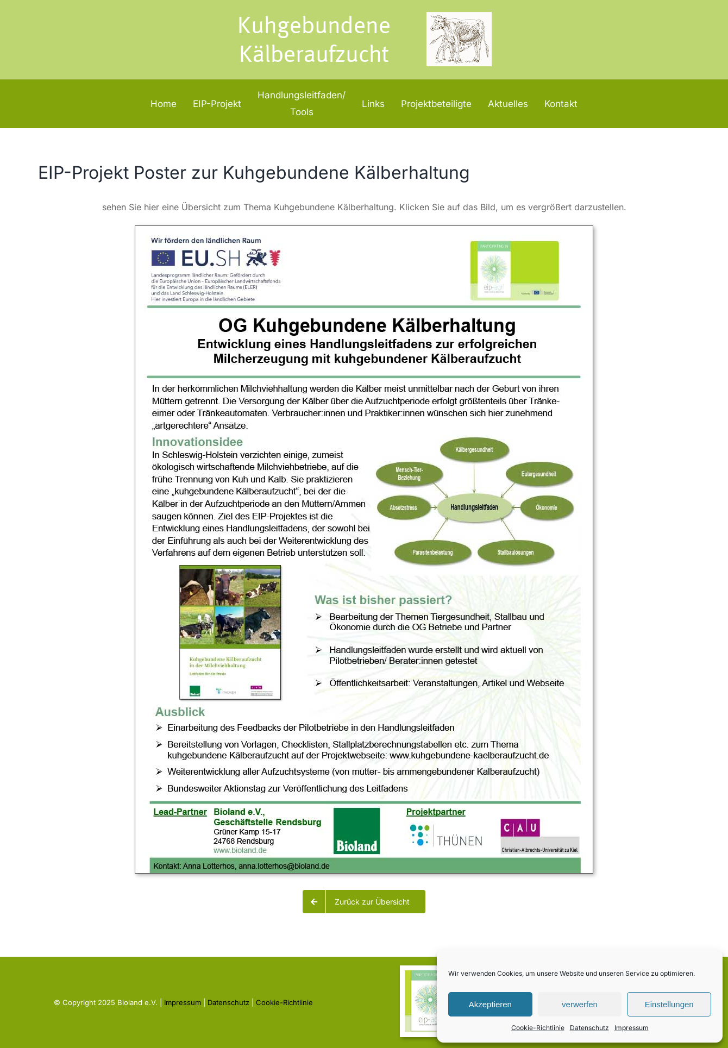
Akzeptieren (490, 1004)
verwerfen (580, 1004)
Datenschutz (589, 1028)
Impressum (631, 1028)
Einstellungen (669, 1004)
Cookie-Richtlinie (537, 1028)
